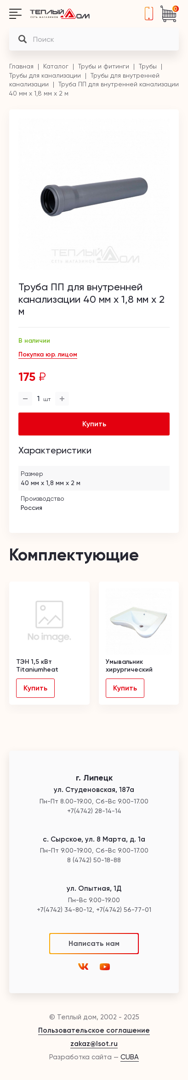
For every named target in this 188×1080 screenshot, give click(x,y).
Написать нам (94, 943)
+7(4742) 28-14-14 (149, 14)
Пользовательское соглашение (94, 1030)
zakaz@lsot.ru (94, 1044)
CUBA (129, 1057)
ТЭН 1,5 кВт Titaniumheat (37, 665)
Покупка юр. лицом (47, 354)
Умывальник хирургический (129, 665)
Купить (35, 688)
